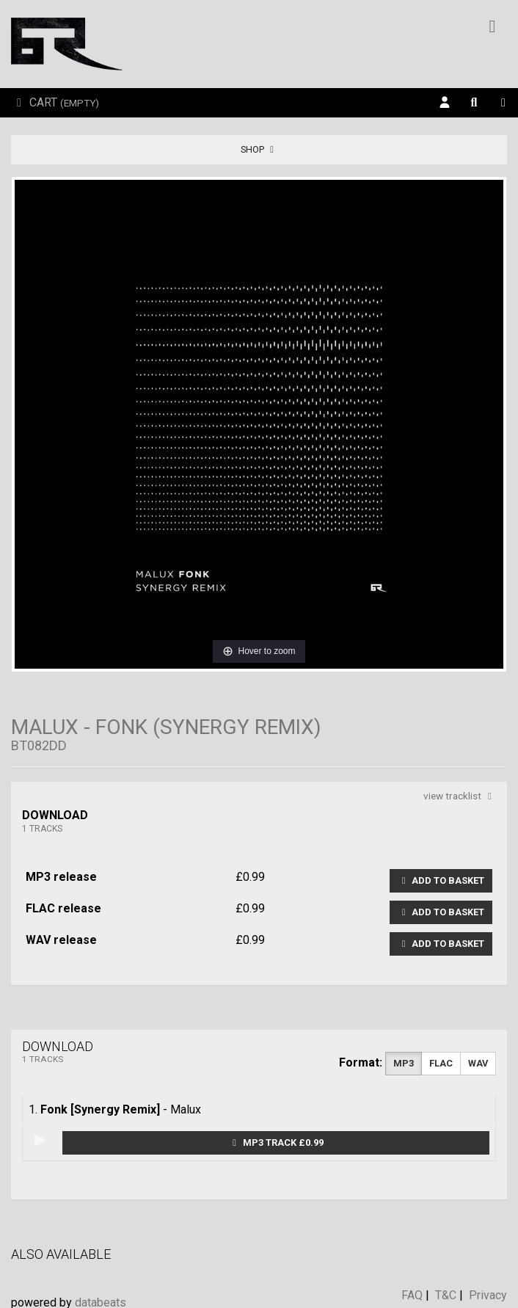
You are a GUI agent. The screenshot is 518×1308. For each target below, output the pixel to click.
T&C (445, 1295)
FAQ (412, 1295)
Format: (360, 1062)
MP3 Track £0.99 (276, 1142)
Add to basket (441, 880)
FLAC (441, 1063)
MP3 (403, 1063)
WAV (478, 1063)
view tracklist (459, 796)
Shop (259, 149)
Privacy (488, 1295)
